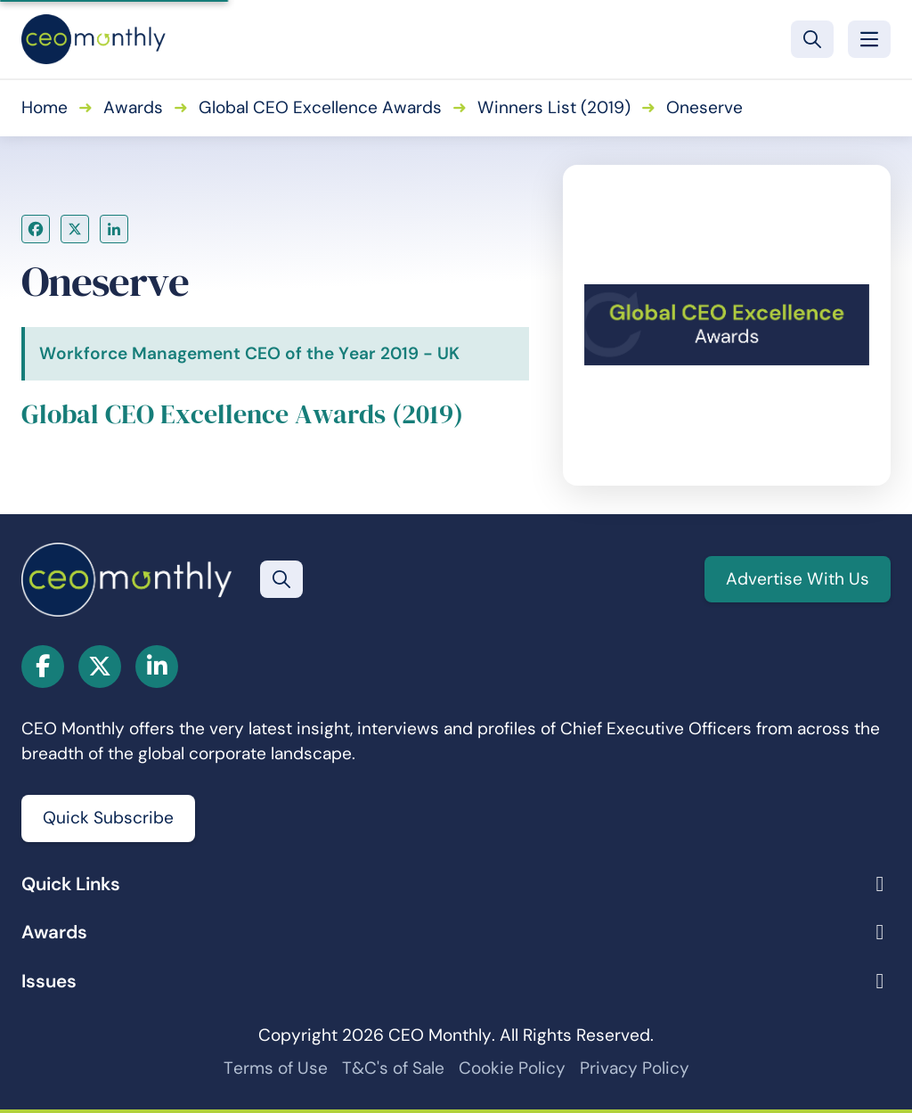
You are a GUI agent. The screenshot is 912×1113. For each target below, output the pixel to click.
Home (44, 107)
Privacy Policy (634, 1068)
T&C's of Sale (393, 1068)
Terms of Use (276, 1068)
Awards (133, 107)
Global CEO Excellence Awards (320, 107)
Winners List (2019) (554, 107)
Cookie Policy (512, 1068)
